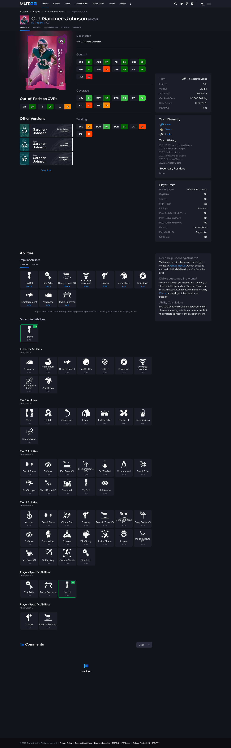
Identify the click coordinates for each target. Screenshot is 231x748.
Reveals (56, 3)
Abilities (36, 27)
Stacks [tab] (35, 265)
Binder (123, 3)
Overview (24, 27)
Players (45, 3)
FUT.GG (115, 743)
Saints (168, 129)
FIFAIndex (125, 743)
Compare (65, 27)
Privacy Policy (66, 743)
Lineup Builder (81, 3)
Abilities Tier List (177, 265)
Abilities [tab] (24, 265)
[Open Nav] (130, 3)
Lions (168, 124)
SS (32, 23)
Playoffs (39, 23)
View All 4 (46, 170)
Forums (112, 3)
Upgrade (77, 27)
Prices (67, 3)
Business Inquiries (102, 743)
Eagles (168, 134)
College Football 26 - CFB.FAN (146, 743)
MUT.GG (24, 11)
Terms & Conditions (83, 743)
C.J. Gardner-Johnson (55, 11)
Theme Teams (98, 3)
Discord (163, 293)
